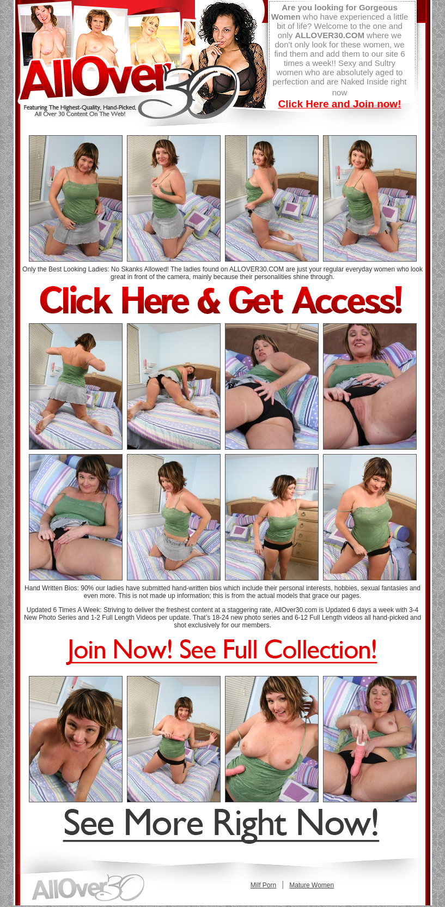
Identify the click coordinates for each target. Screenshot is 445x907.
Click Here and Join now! (339, 104)
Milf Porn (263, 885)
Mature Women (311, 885)
